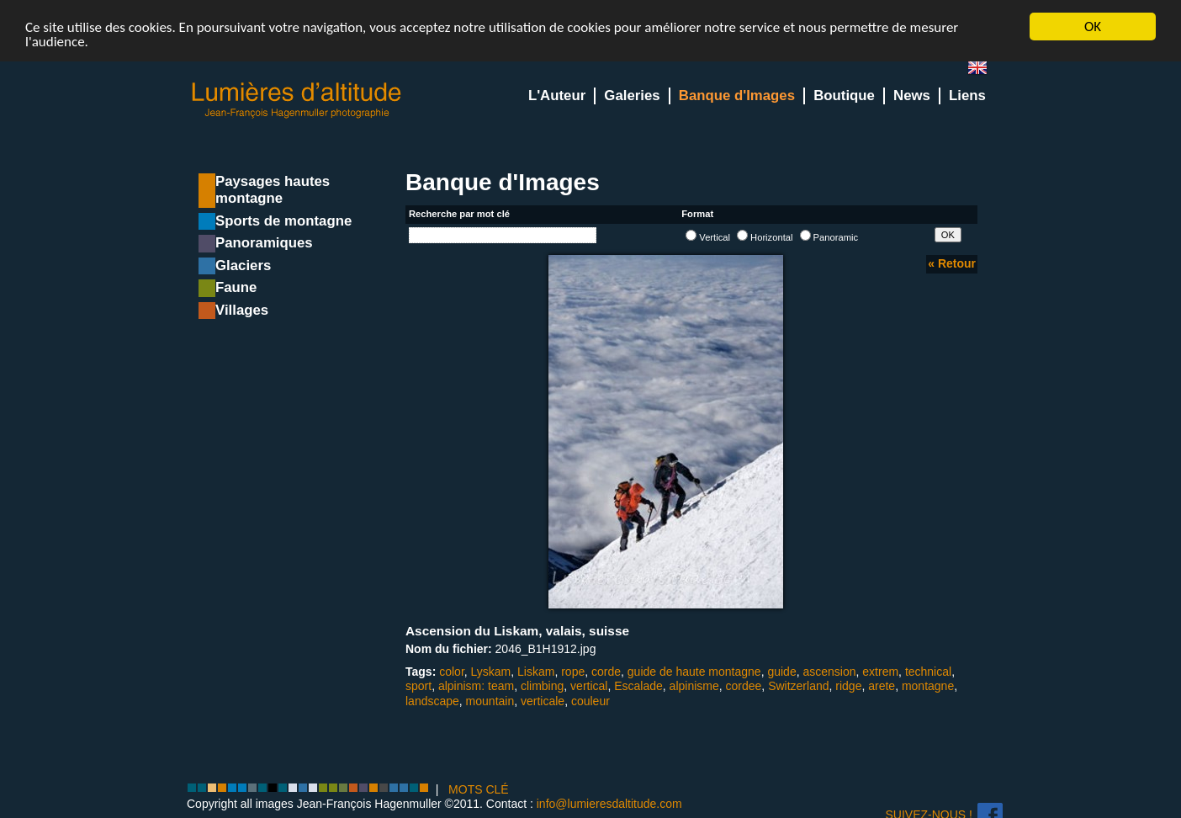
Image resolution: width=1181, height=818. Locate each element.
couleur (590, 700)
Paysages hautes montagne (272, 189)
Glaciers (243, 266)
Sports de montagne (283, 221)
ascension (828, 671)
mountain (490, 700)
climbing (542, 686)
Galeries (631, 96)
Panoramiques (264, 243)
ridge (848, 686)
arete (881, 686)
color (451, 671)
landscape (432, 700)
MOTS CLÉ (478, 789)
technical (928, 671)
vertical (588, 686)
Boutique (844, 96)
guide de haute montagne (694, 671)
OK (1092, 26)
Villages (241, 310)
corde (606, 671)
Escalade (638, 686)
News (911, 96)
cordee (744, 686)
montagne (928, 686)
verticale (542, 700)
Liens (967, 96)
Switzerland (798, 686)
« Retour (952, 263)
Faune (236, 287)
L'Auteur (556, 96)
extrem (880, 671)
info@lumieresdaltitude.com (609, 803)
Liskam (535, 671)
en (984, 71)
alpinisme (694, 686)
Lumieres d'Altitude (297, 100)
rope (573, 671)
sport (418, 686)
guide (781, 671)
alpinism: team (476, 686)
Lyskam (491, 671)
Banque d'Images (737, 96)
